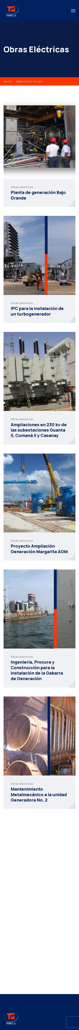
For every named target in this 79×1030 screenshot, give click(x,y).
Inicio (8, 81)
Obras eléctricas (22, 187)
